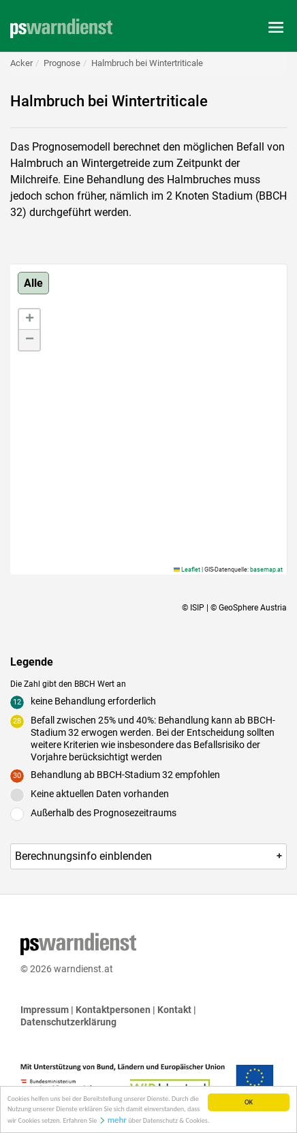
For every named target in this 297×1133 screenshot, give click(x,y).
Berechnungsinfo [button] (149, 856)
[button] (29, 319)
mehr (117, 1122)
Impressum (44, 1009)
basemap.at (266, 569)
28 (17, 721)
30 (17, 775)
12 (17, 702)
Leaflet (187, 569)
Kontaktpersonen (113, 1009)
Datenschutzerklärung (68, 1021)
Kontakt (174, 1009)
